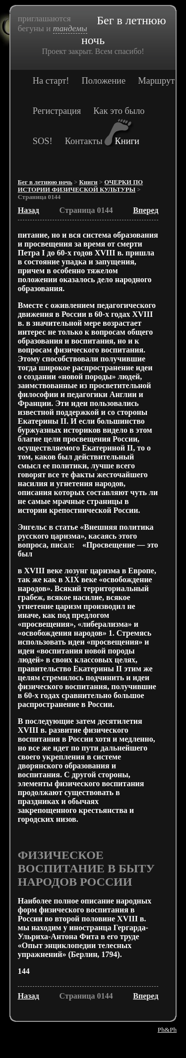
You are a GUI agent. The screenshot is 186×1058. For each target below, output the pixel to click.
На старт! (51, 81)
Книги (127, 141)
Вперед (145, 210)
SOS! (43, 141)
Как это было (118, 111)
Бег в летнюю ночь (45, 182)
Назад (28, 210)
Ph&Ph (167, 1029)
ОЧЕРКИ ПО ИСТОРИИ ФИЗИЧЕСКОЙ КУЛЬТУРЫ (80, 186)
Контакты (84, 141)
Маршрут (156, 81)
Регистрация (57, 111)
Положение (104, 81)
